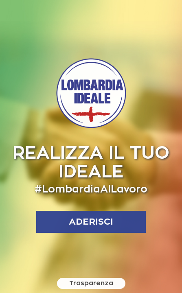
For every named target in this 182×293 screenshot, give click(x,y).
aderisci (91, 221)
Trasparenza (91, 283)
